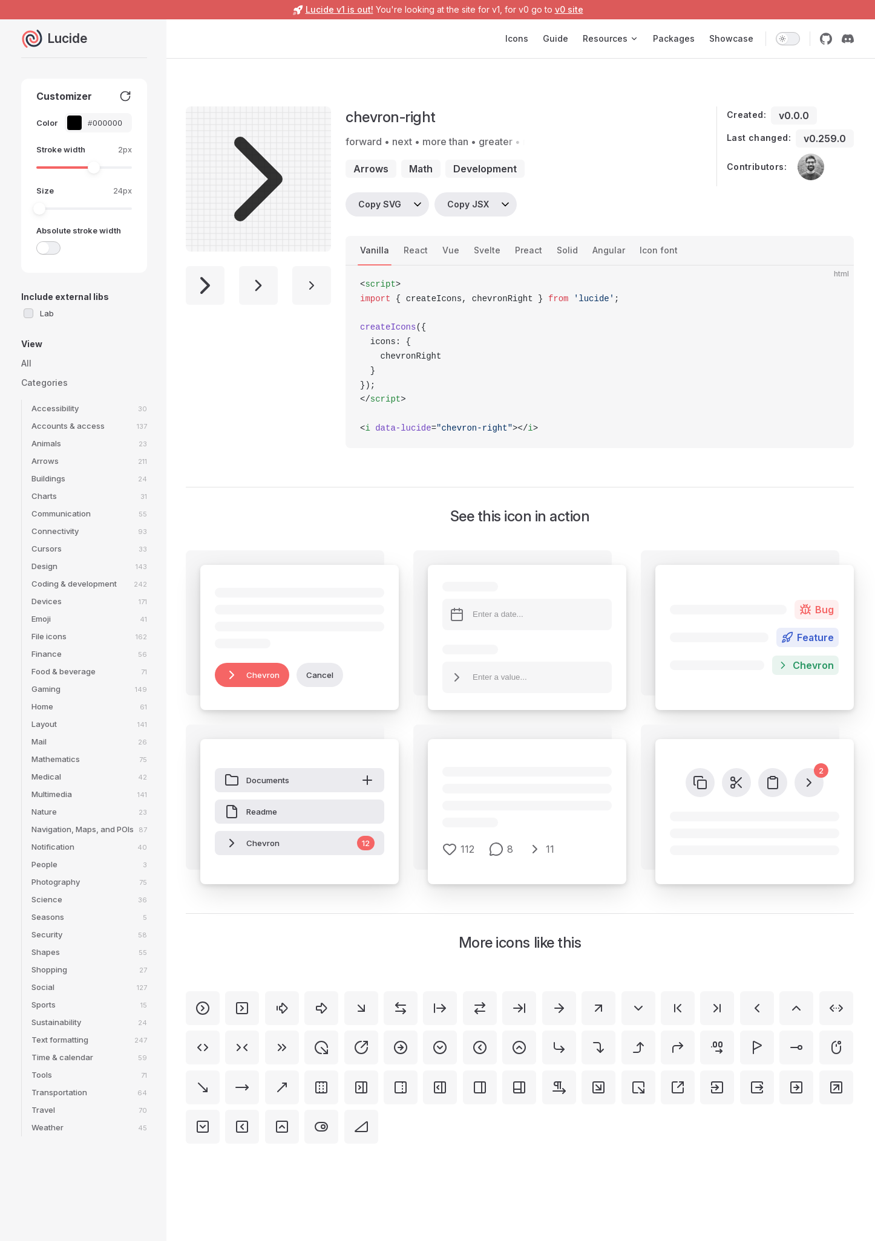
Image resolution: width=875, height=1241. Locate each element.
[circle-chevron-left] (480, 1047)
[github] (826, 39)
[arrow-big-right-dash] (282, 1008)
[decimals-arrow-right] (717, 1047)
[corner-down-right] (559, 1047)
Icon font (659, 250)
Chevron (252, 675)
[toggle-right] (321, 1127)
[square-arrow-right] (796, 1087)
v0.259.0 (825, 138)
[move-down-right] (203, 1087)
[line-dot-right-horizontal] (796, 1047)
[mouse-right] (836, 1047)
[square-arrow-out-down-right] (638, 1087)
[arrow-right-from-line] (440, 1008)
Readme (250, 811)
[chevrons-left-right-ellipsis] (836, 1008)
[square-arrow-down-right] (598, 1087)
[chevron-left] (757, 1008)
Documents (299, 780)
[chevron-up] (796, 1008)
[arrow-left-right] (401, 1008)
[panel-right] (480, 1087)
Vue (450, 250)
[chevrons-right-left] (242, 1047)
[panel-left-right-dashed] (321, 1087)
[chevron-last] (717, 1008)
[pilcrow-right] (559, 1087)
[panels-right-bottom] (519, 1087)
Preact (528, 250)
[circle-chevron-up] (519, 1047)
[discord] (848, 39)
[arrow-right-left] (480, 1008)
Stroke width (60, 149)
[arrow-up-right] (598, 1008)
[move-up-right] (282, 1087)
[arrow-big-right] (321, 1008)
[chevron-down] (638, 1008)
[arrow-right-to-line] (519, 1008)
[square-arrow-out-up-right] (678, 1087)
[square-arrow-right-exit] (757, 1087)
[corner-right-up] (638, 1047)
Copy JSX (468, 204)
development (485, 169)
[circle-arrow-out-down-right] (321, 1047)
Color (46, 123)
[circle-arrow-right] (401, 1047)
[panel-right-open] (440, 1087)
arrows (370, 169)
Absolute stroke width (78, 230)
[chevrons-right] (282, 1047)
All (26, 363)
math (421, 169)
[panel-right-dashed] (401, 1087)
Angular (608, 250)
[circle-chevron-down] (440, 1047)
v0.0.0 (794, 115)
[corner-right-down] (598, 1047)
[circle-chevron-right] (203, 1008)
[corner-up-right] (678, 1047)
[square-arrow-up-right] (836, 1087)
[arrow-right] (559, 1008)
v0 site (569, 9)
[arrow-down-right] (361, 1008)
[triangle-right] (361, 1127)
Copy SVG (379, 204)
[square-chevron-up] (282, 1127)
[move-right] (242, 1087)
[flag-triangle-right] (757, 1047)
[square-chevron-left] (242, 1127)
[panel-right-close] (361, 1087)
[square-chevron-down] (203, 1127)
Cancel (319, 675)
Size (45, 190)
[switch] (788, 38)
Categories (44, 382)
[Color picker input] (104, 123)
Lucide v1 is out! (339, 9)
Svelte (487, 250)
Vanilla (374, 250)
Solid (567, 250)
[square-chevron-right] (242, 1008)
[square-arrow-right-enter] (717, 1087)
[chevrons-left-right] (203, 1047)
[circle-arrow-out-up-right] (361, 1047)
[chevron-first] (678, 1008)
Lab (47, 313)
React (416, 250)
